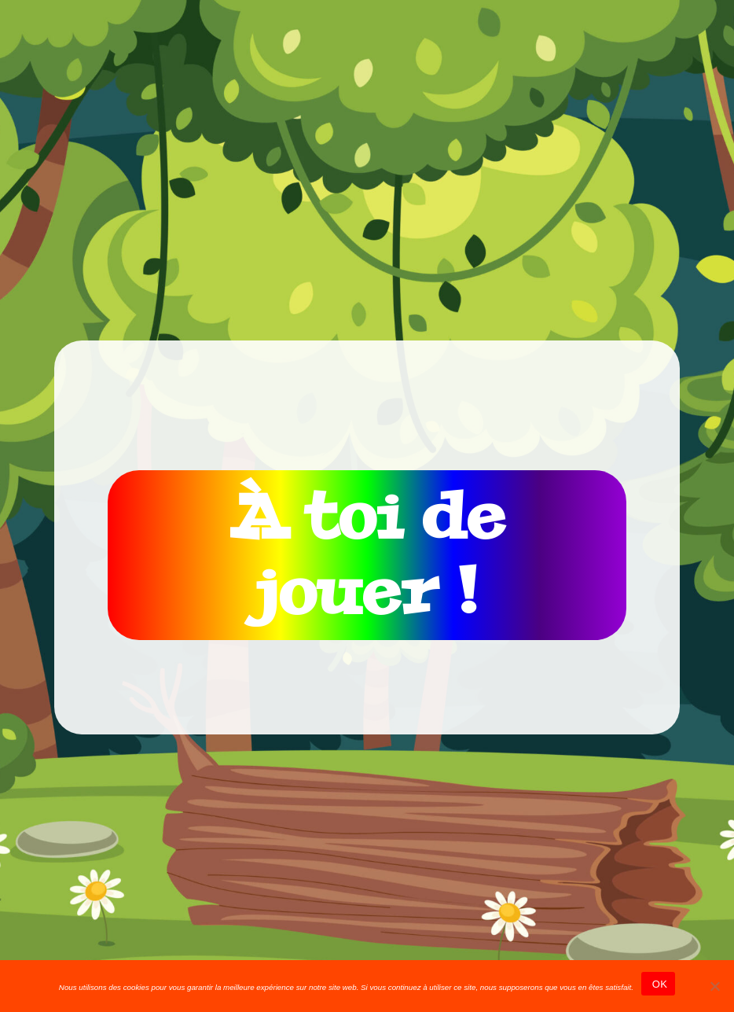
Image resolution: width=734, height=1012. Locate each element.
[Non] (714, 986)
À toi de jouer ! (367, 555)
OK (658, 984)
